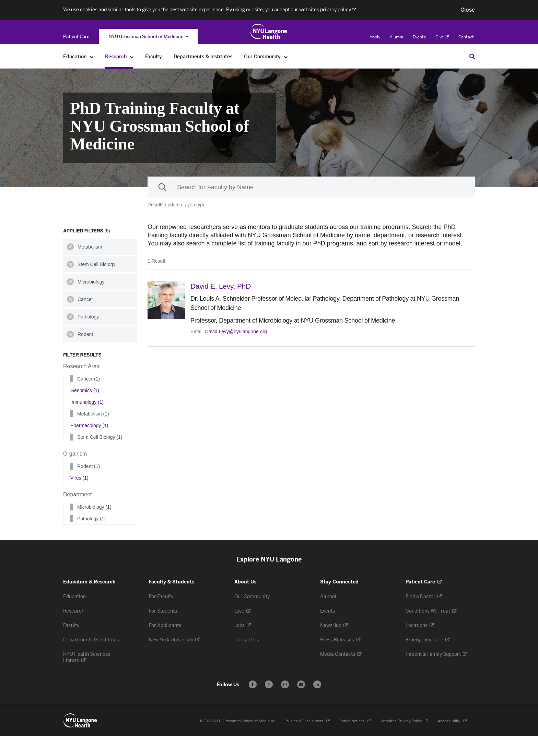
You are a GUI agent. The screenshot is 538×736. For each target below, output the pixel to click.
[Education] (91, 57)
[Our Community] (286, 57)
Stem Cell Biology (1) (99, 437)
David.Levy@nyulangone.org (236, 331)
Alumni (396, 37)
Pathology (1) (91, 518)
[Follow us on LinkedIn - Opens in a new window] (317, 684)
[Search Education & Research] (472, 56)
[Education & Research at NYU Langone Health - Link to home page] (268, 31)
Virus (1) (79, 478)
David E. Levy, (220, 286)
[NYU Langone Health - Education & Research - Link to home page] (80, 720)
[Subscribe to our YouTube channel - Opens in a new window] (301, 684)
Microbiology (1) (94, 507)
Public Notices (355, 721)
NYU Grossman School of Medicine (148, 36)
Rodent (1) (88, 466)
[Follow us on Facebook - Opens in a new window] (253, 684)
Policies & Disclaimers (307, 721)
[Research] (132, 57)
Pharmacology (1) (89, 425)
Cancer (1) (88, 379)
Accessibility (452, 721)
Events (419, 37)
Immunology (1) (87, 402)
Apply (375, 37)
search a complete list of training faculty (240, 243)
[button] (467, 10)
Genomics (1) (84, 390)
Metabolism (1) (93, 414)
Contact (466, 37)
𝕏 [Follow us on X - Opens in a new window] (269, 685)
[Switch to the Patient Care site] (76, 36)
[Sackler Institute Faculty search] (311, 187)
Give (442, 37)
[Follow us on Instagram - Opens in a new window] (285, 684)
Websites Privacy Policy (404, 721)
